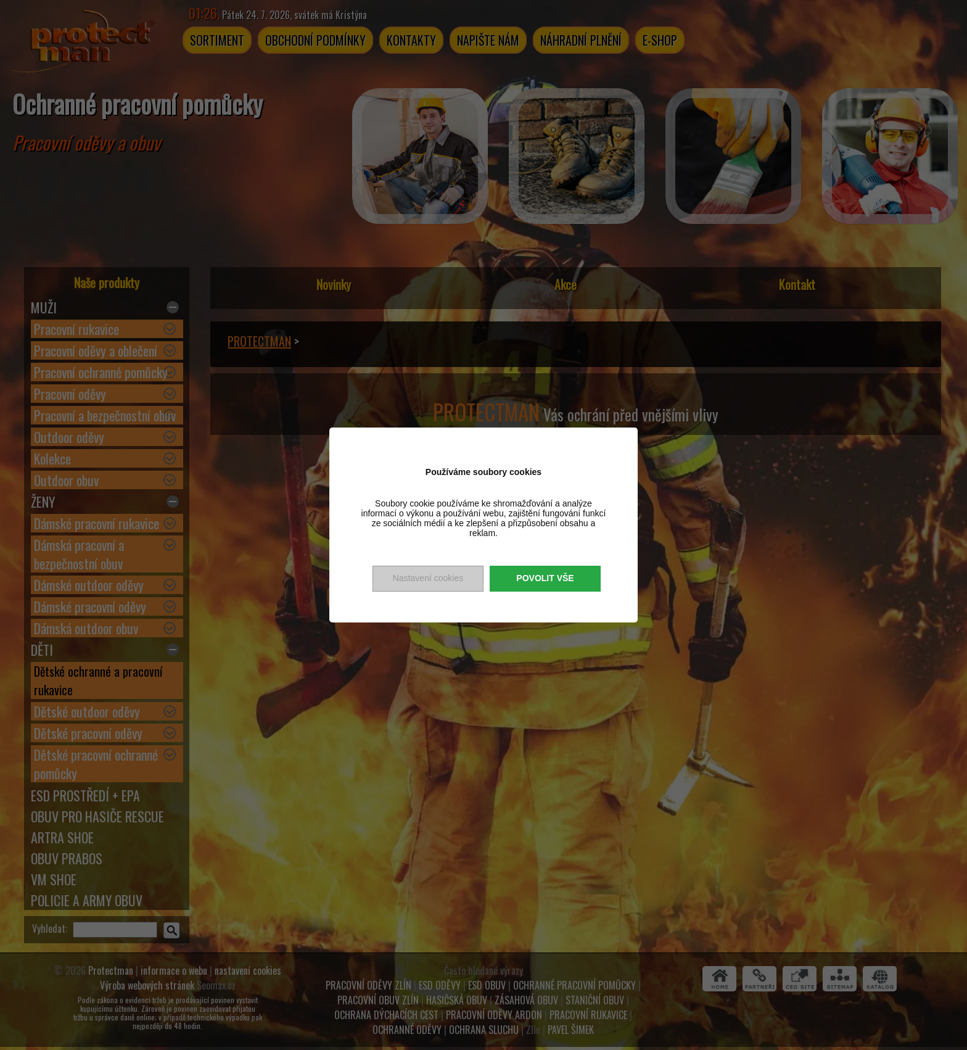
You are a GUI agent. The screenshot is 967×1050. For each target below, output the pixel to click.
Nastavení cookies (428, 578)
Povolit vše (545, 578)
